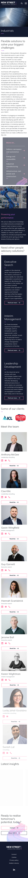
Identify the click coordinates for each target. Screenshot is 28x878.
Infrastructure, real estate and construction (15, 173)
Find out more (12, 303)
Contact (12, 828)
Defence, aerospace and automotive (16, 150)
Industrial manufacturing (14, 165)
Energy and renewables (12, 157)
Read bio (13, 465)
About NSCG (12, 833)
